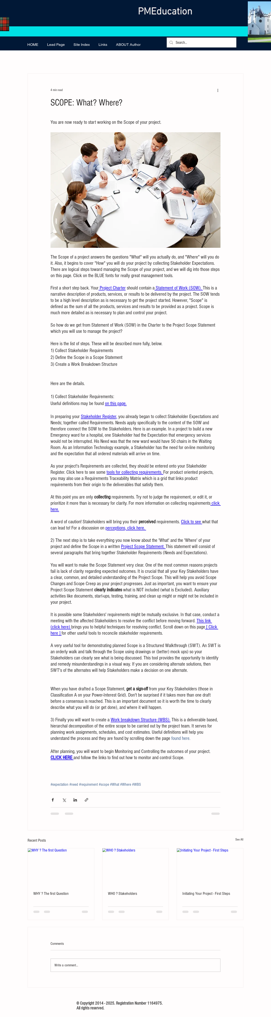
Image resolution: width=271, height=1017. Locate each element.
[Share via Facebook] (53, 800)
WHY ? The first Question (51, 893)
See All (239, 839)
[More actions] (217, 90)
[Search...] (201, 42)
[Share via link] (86, 800)
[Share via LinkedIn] (75, 800)
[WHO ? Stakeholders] (135, 866)
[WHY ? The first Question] (61, 866)
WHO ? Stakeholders (122, 893)
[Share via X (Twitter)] (64, 800)
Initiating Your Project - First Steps (206, 893)
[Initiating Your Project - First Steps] (210, 866)
